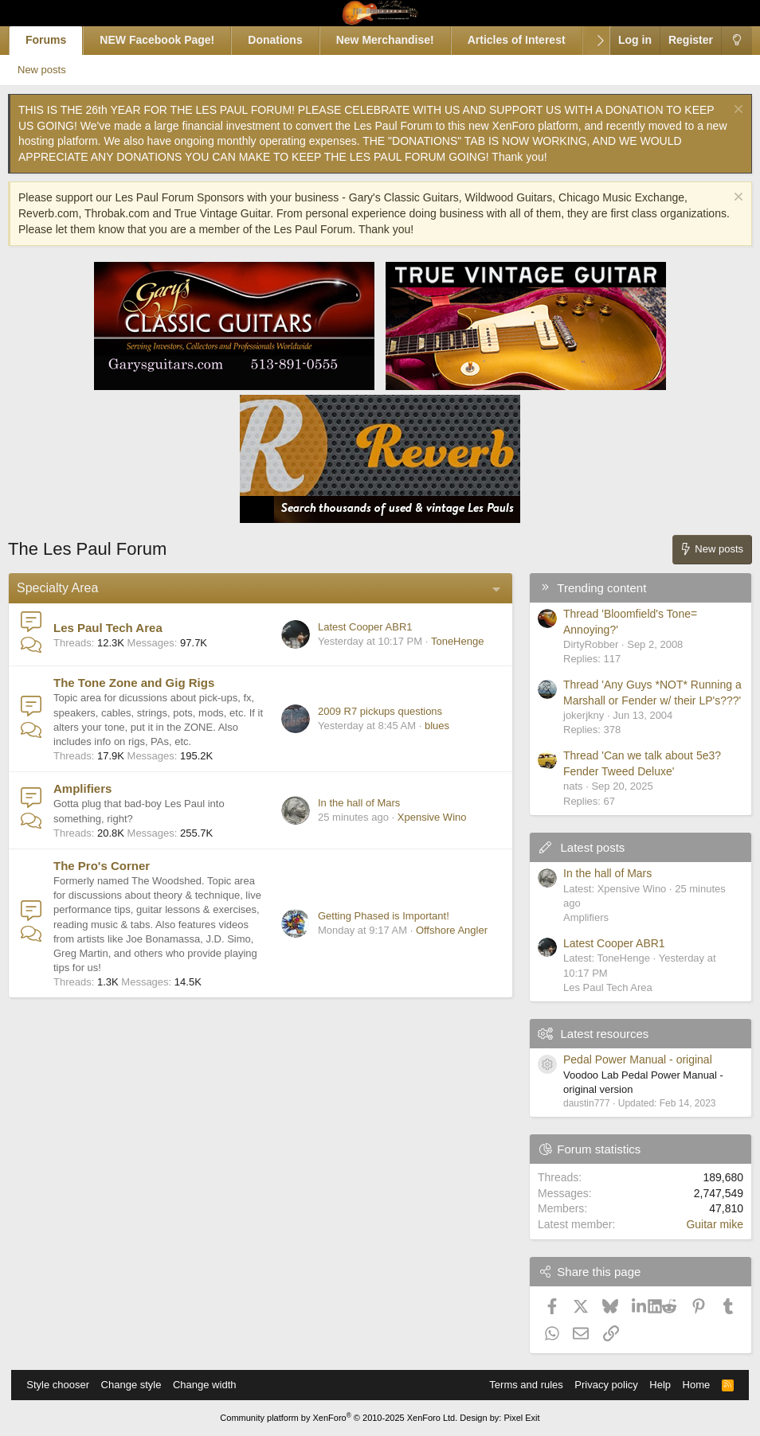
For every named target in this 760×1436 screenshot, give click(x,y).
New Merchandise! (396, 39)
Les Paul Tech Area (119, 627)
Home (689, 1385)
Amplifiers (94, 803)
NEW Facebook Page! (169, 39)
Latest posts (581, 847)
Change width (213, 1385)
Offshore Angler (440, 952)
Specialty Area (68, 588)
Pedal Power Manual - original (626, 1059)
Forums (57, 39)
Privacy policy (597, 1385)
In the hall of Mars (348, 817)
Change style (139, 1385)
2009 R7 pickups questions (369, 718)
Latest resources (593, 1033)
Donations (287, 39)
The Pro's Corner (113, 880)
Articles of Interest (528, 39)
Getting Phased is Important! (372, 937)
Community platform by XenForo (338, 1417)
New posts (61, 70)
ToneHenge (446, 641)
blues (425, 733)
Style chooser (65, 1385)
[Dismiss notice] (725, 111)
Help (652, 1385)
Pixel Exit (521, 1417)
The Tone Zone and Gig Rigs (145, 682)
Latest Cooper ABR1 (354, 627)
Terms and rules (517, 1385)
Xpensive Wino (420, 831)
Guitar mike (703, 1224)
